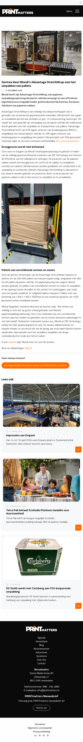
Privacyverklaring (41, 731)
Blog (41, 645)
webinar (12, 342)
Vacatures (41, 656)
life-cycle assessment (67, 141)
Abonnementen (41, 648)
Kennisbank (41, 641)
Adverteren (41, 652)
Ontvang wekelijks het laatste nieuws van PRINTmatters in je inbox (35, 365)
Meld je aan (41, 708)
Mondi (28, 348)
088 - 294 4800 (51, 686)
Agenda (41, 637)
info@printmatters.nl (48, 690)
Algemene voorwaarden (40, 728)
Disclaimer (40, 724)
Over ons (41, 659)
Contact (41, 663)
